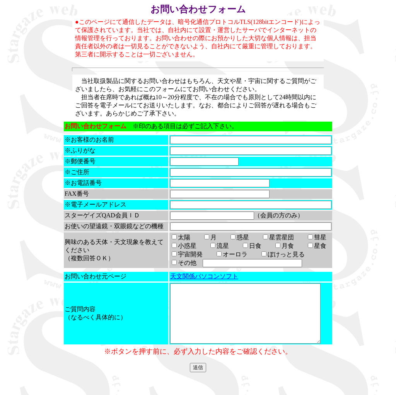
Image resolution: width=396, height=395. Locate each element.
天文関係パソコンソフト (197, 284)
